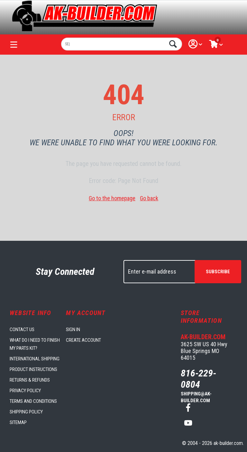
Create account (83, 340)
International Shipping (34, 359)
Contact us (22, 329)
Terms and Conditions (33, 401)
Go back (149, 198)
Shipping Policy (26, 412)
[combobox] (121, 44)
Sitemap (18, 422)
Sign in (73, 329)
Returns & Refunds (30, 380)
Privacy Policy (25, 390)
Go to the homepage (112, 198)
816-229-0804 (198, 378)
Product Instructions (33, 369)
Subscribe (218, 272)
